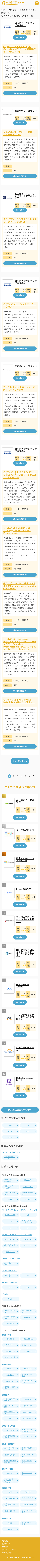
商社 (10, 1199)
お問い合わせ (7, 1553)
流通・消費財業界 (9, 1193)
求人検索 (12, 10)
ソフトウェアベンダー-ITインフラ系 (17, 1235)
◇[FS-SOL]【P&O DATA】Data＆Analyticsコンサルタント (19, 702)
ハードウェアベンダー (11, 1259)
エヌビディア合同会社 (25, 800)
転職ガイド (6, 1544)
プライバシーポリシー (10, 1550)
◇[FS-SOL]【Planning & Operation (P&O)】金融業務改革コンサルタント (19, 49)
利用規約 (5, 1547)
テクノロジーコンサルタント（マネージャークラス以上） (20, 220)
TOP (3, 10)
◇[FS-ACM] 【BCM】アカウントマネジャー (19, 305)
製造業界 (27, 1180)
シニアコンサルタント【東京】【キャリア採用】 (18, 133)
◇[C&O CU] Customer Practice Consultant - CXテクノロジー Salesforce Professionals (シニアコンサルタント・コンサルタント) (19, 644)
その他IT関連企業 (9, 1283)
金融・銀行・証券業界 (9, 1180)
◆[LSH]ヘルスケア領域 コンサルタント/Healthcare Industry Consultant (19, 586)
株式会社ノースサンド (26, 110)
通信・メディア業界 (9, 1187)
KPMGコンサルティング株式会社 (26, 24)
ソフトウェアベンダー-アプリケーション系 (19, 1210)
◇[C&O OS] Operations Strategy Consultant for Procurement (17, 530)
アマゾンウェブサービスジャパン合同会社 (25, 1017)
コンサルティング (9, 1271)
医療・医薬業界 (27, 1193)
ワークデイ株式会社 (25, 1048)
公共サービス (28, 1187)
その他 (28, 1199)
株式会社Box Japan (22, 985)
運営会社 (5, 1541)
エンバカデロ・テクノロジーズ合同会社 (25, 919)
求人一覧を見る (18, 761)
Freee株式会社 (24, 888)
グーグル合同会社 (25, 830)
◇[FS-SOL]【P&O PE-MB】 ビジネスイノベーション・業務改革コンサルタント (20, 475)
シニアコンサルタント (11, 1152)
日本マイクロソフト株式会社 (25, 859)
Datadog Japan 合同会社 (26, 1079)
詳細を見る (19, 37)
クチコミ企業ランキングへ (20, 1109)
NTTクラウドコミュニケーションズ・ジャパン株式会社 (25, 953)
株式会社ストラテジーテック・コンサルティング (26, 196)
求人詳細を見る (18, 93)
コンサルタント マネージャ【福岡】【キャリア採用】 (19, 388)
